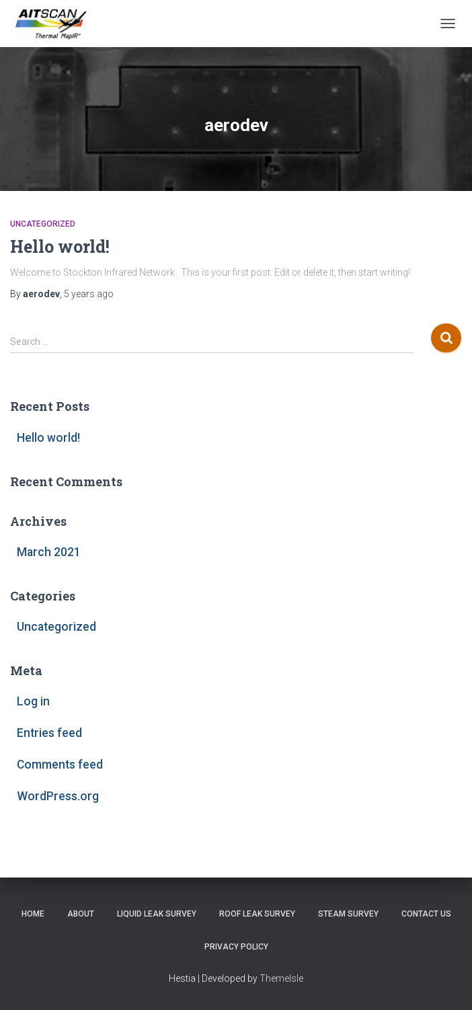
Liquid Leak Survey (156, 914)
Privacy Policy (236, 946)
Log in (33, 701)
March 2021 (49, 552)
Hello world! (60, 246)
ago (89, 293)
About (80, 914)
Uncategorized (42, 224)
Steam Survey (348, 914)
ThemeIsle (281, 978)
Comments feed (60, 764)
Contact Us (426, 914)
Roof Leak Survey (257, 914)
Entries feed (49, 733)
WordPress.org (58, 796)
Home (33, 914)
